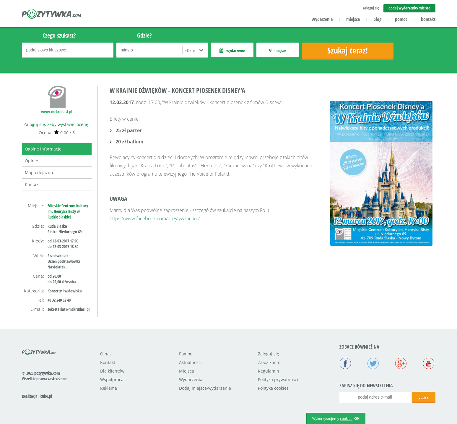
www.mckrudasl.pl (56, 111)
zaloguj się (371, 8)
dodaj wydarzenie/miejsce (409, 8)
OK (357, 418)
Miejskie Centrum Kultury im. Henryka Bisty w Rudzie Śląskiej (68, 211)
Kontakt (32, 184)
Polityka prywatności (278, 379)
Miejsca (186, 371)
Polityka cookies (273, 388)
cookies (346, 418)
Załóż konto (269, 362)
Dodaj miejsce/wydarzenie (205, 388)
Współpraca (111, 379)
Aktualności (190, 362)
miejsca (353, 19)
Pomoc (185, 354)
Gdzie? (144, 35)
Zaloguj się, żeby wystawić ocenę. (57, 124)
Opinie (31, 161)
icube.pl (46, 396)
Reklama (108, 388)
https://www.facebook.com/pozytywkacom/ (155, 218)
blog (377, 19)
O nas (106, 354)
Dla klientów (112, 371)
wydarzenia (322, 19)
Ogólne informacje (43, 149)
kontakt (428, 19)
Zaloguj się (268, 354)
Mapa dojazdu (39, 172)
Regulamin (268, 371)
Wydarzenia (190, 379)
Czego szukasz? (59, 35)
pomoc (401, 19)
